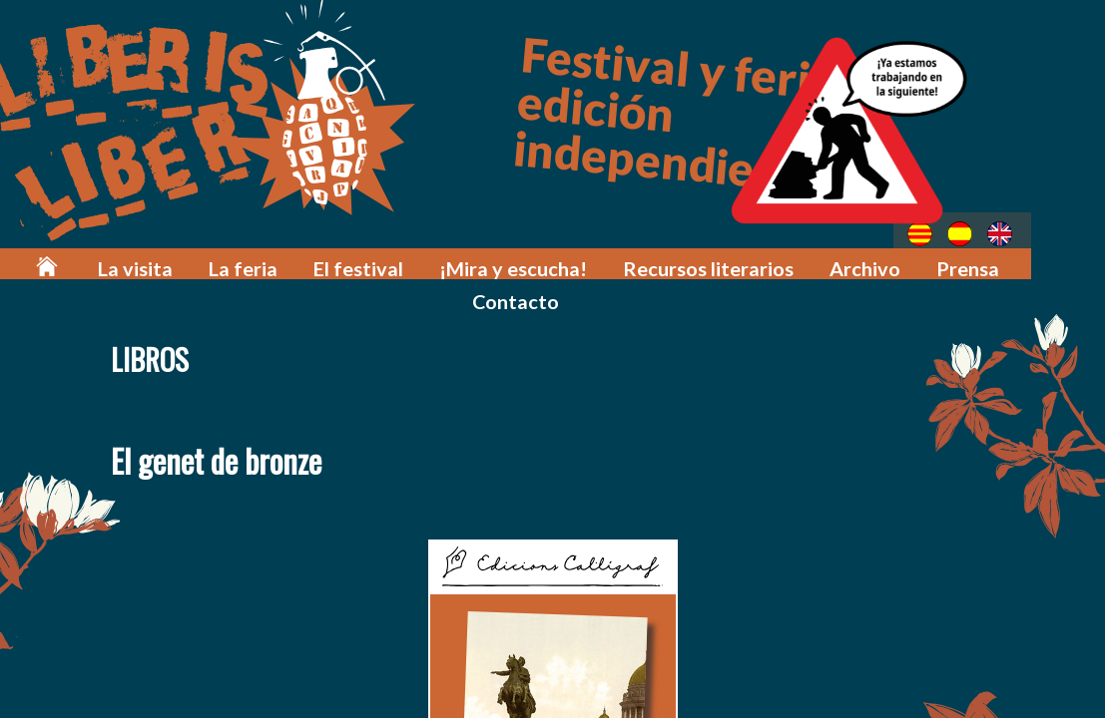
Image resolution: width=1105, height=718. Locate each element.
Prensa (904, 261)
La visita (156, 261)
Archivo (810, 261)
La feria (253, 261)
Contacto (1007, 261)
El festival (356, 261)
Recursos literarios (669, 261)
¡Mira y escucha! (495, 261)
